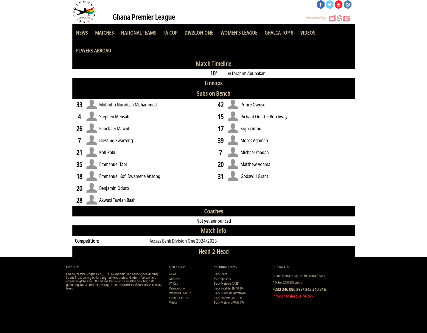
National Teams (138, 32)
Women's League (239, 32)
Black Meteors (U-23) (226, 283)
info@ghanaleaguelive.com (293, 296)
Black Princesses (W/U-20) (230, 293)
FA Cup (170, 32)
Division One (198, 32)
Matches (104, 32)
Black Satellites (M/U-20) (228, 288)
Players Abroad (93, 50)
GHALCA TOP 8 (279, 32)
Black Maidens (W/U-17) (229, 302)
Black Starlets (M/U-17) (228, 297)
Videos (307, 32)
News (82, 32)
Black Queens (222, 278)
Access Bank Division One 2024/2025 (183, 241)
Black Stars (220, 274)
